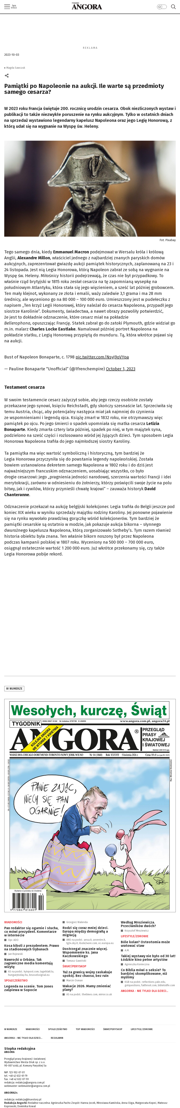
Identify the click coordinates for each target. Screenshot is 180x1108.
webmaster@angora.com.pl (34, 1085)
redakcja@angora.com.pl (30, 1082)
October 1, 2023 (120, 368)
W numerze (14, 688)
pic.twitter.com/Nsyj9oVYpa (102, 357)
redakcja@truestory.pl (28, 1099)
